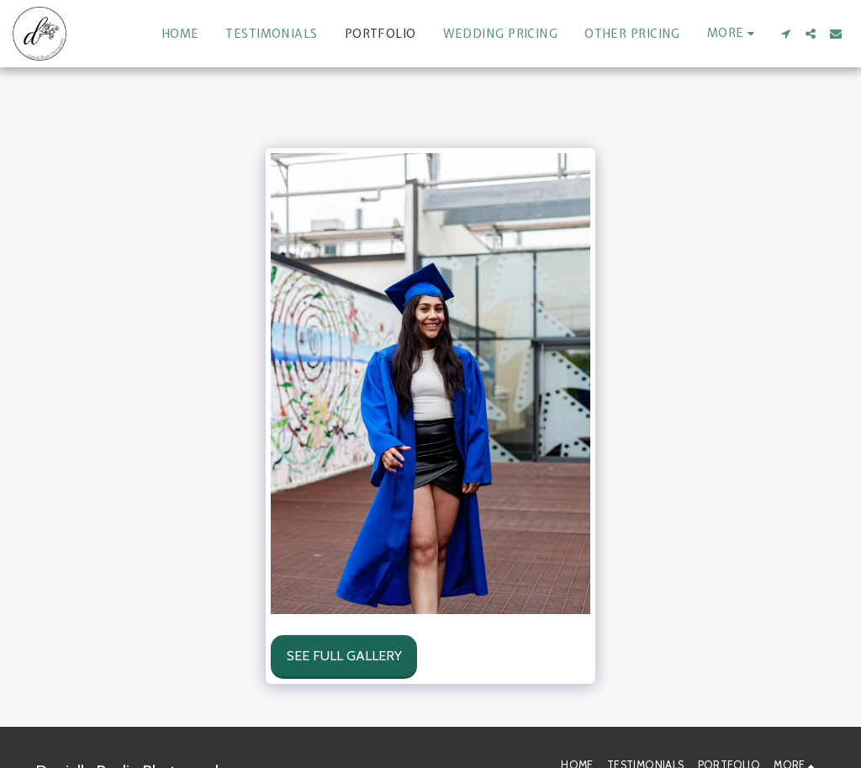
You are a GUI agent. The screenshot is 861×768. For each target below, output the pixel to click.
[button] (785, 34)
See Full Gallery (344, 656)
